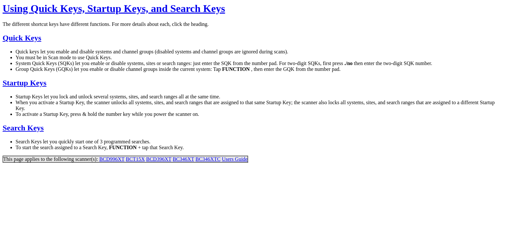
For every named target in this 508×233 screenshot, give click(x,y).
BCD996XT (111, 159)
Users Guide (235, 159)
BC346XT (183, 159)
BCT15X (135, 159)
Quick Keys (22, 38)
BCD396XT (158, 159)
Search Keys (23, 128)
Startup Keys (24, 83)
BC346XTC (207, 159)
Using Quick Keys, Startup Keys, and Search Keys (114, 8)
